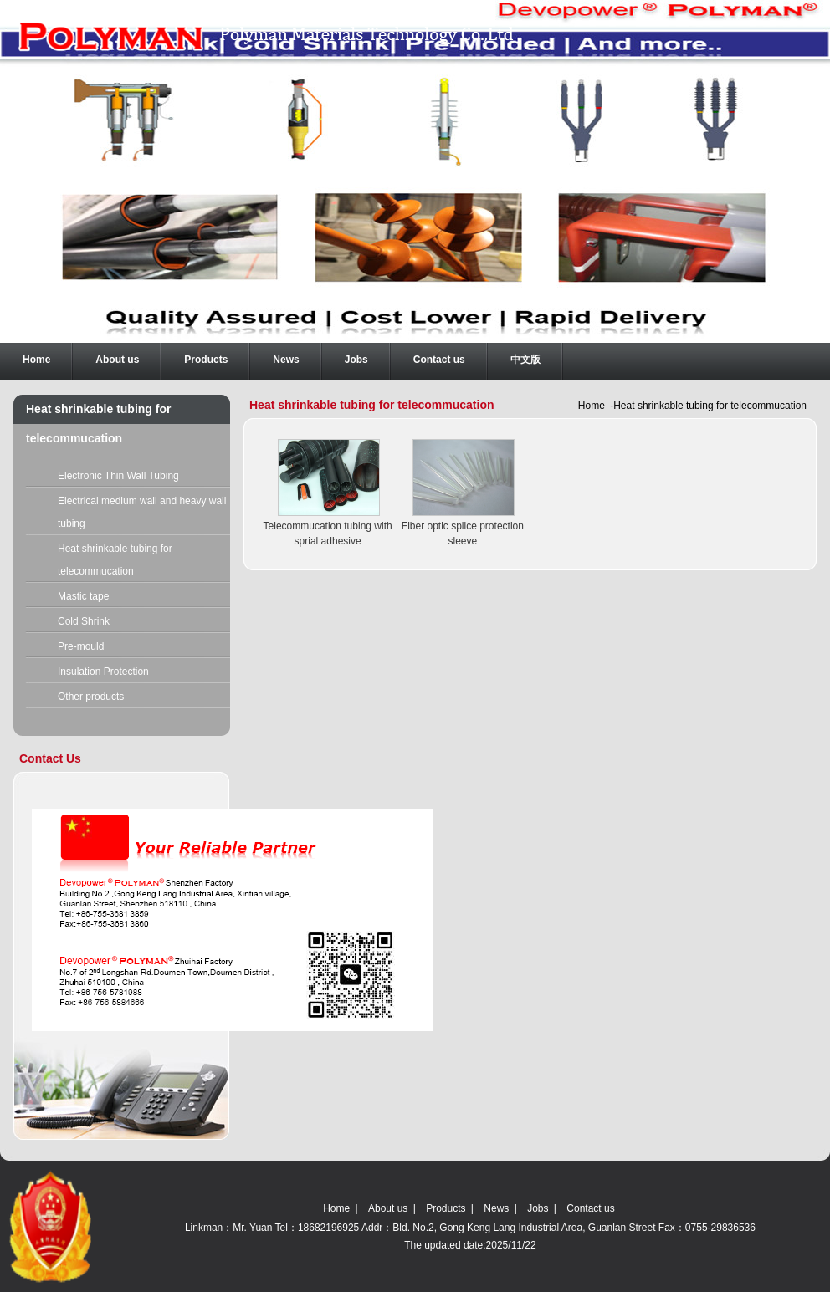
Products (445, 1208)
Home (591, 405)
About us (387, 1208)
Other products (91, 696)
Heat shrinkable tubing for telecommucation (115, 560)
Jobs (537, 1208)
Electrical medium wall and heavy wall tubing (142, 512)
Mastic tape (83, 596)
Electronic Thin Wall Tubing (118, 476)
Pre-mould (81, 646)
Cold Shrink (84, 621)
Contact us (590, 1208)
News (496, 1208)
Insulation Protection (103, 671)
